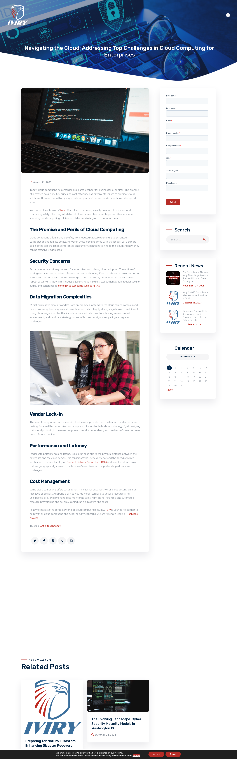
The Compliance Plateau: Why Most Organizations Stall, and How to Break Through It (195, 277)
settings (136, 755)
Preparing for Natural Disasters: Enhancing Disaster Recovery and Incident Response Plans (50, 745)
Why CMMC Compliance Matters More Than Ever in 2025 (195, 295)
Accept (156, 754)
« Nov (169, 390)
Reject (173, 754)
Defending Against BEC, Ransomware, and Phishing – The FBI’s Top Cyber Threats (195, 316)
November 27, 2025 (193, 286)
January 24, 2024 (105, 735)
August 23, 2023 (42, 182)
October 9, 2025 (192, 325)
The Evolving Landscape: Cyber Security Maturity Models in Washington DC (116, 723)
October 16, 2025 (192, 303)
